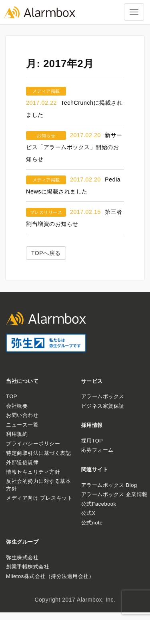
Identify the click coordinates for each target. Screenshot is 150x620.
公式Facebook (98, 504)
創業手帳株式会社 (27, 567)
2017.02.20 (85, 135)
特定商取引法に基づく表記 (38, 453)
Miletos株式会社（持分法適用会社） (50, 576)
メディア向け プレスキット (39, 498)
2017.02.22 (41, 103)
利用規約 (17, 434)
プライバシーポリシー (33, 444)
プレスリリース (46, 212)
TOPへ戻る (46, 253)
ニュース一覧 (22, 425)
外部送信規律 (22, 462)
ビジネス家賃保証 (102, 406)
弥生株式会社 (22, 557)
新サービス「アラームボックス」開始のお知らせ (74, 147)
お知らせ (46, 135)
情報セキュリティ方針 (33, 472)
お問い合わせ (22, 415)
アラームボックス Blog (109, 485)
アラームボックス (102, 396)
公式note (92, 523)
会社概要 (17, 406)
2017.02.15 (85, 212)
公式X (88, 513)
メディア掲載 (46, 91)
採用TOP (92, 441)
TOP (11, 396)
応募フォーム (97, 450)
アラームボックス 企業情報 (114, 494)
